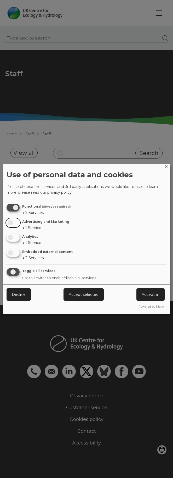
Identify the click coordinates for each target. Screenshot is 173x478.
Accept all (150, 294)
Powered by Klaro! (151, 306)
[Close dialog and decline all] (166, 167)
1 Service (31, 227)
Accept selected (84, 294)
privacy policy (59, 192)
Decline (19, 294)
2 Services (33, 212)
